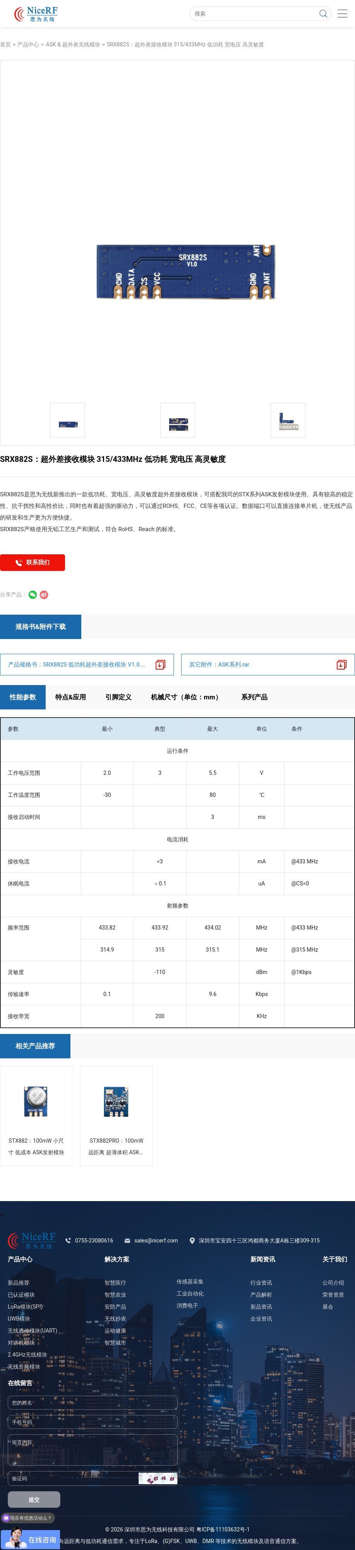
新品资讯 (261, 1307)
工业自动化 (190, 1293)
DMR (208, 1541)
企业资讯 (261, 1319)
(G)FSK (171, 1541)
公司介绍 (333, 1283)
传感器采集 (190, 1281)
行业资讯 (261, 1283)
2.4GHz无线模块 (27, 1355)
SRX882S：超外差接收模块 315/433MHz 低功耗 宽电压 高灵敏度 (185, 44)
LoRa (151, 1541)
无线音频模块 (24, 1367)
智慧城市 (115, 1343)
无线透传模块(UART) (32, 1331)
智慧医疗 (115, 1283)
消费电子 (187, 1305)
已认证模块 (21, 1295)
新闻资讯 (262, 1259)
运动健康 (115, 1331)
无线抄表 (115, 1319)
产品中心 (28, 44)
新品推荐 (18, 1283)
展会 (327, 1307)
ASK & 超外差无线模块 (73, 44)
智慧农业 (115, 1295)
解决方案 (117, 1259)
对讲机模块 (21, 1343)
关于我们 (334, 1259)
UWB (191, 1541)
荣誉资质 (333, 1295)
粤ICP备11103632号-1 (223, 1529)
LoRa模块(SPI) (25, 1307)
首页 (5, 44)
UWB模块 (19, 1319)
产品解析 (261, 1295)
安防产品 (115, 1307)
